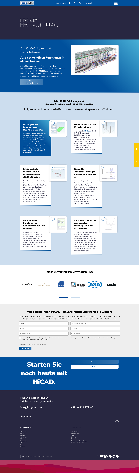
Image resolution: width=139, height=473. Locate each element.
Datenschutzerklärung (36, 338)
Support (25, 416)
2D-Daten (87, 131)
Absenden (25, 348)
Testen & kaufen (60, 3)
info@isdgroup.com (31, 407)
